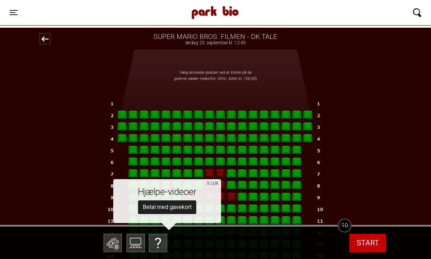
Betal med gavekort (167, 207)
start (368, 242)
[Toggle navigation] (13, 12)
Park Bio (144, 5)
